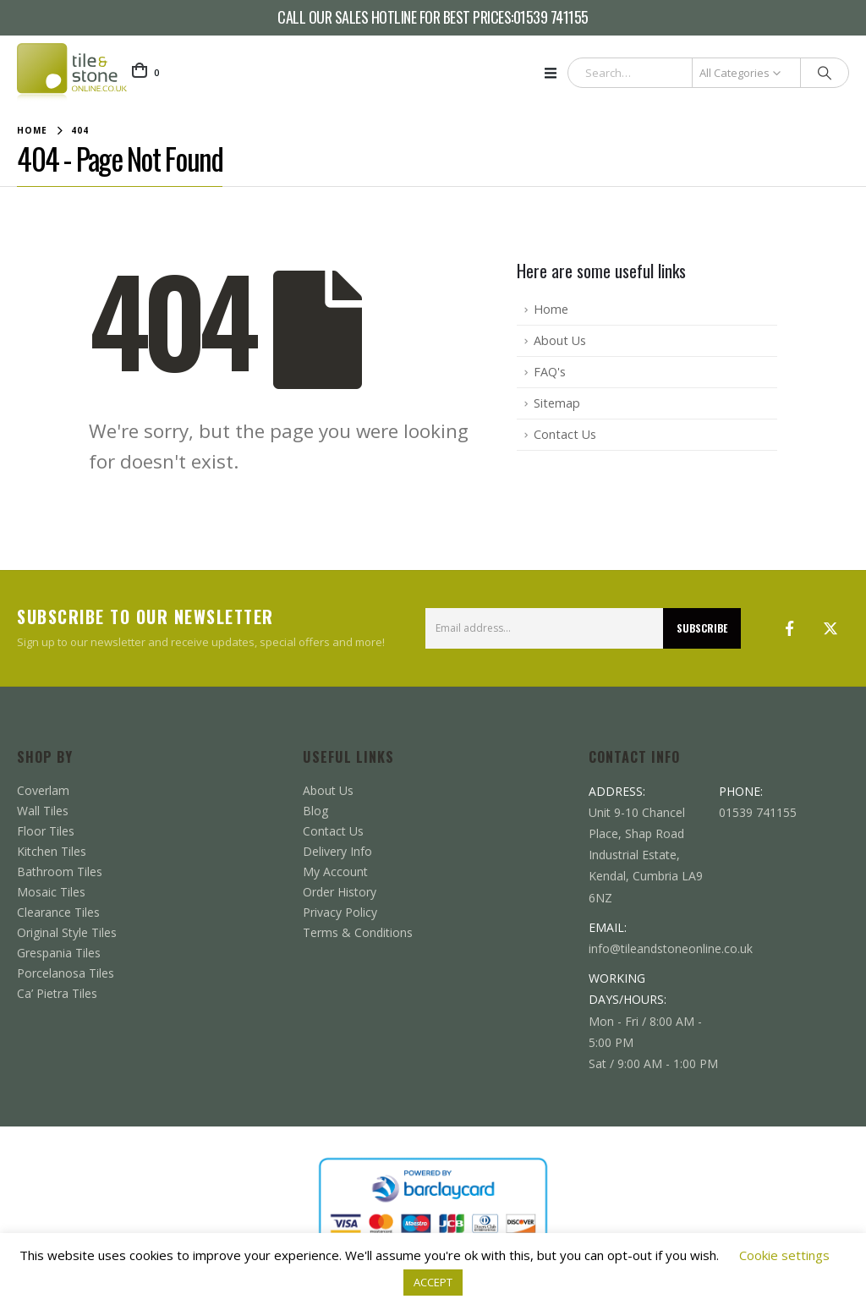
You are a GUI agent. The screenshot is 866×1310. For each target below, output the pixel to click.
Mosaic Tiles (51, 892)
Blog (315, 811)
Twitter (830, 628)
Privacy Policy (340, 912)
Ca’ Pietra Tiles (57, 993)
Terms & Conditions (358, 932)
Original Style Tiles (67, 932)
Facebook (790, 628)
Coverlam (43, 790)
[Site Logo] (72, 73)
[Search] (824, 72)
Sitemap (557, 403)
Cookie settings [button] (784, 1255)
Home (551, 309)
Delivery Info (337, 851)
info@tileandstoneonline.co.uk (671, 948)
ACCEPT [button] (433, 1282)
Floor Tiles (45, 831)
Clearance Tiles (58, 912)
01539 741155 (551, 17)
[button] (555, 72)
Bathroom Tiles (59, 871)
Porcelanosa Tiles (65, 973)
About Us (560, 340)
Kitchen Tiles (51, 851)
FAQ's (550, 372)
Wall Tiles (43, 811)
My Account (335, 871)
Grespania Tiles (59, 953)
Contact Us (565, 434)
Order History (339, 892)
